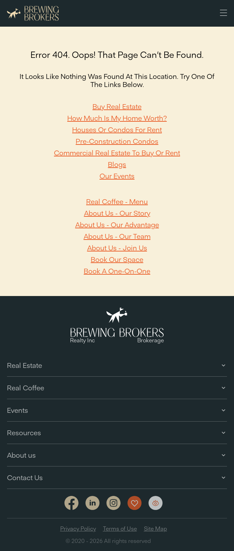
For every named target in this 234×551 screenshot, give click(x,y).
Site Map (155, 528)
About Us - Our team (117, 236)
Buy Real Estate (117, 106)
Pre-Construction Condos (117, 141)
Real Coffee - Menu (117, 201)
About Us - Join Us (117, 247)
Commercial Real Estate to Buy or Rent (117, 152)
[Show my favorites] (135, 503)
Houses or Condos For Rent (117, 129)
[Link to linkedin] (92, 503)
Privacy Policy (78, 528)
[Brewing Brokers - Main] (33, 13)
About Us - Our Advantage (117, 224)
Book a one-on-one (117, 271)
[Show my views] (156, 503)
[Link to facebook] (71, 503)
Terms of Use (120, 528)
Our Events (117, 176)
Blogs (117, 164)
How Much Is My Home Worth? (117, 118)
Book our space (117, 259)
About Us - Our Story (117, 213)
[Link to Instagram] (113, 503)
